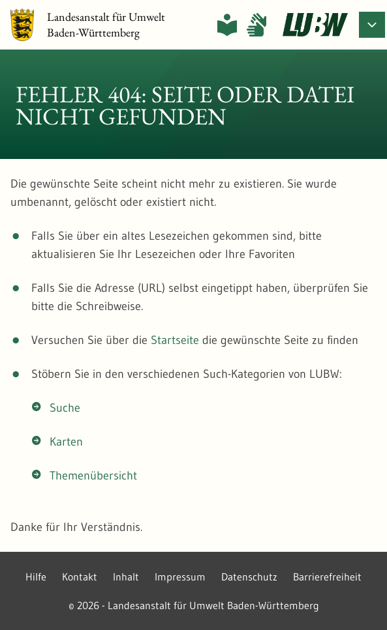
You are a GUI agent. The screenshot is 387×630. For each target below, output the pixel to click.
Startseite (175, 340)
